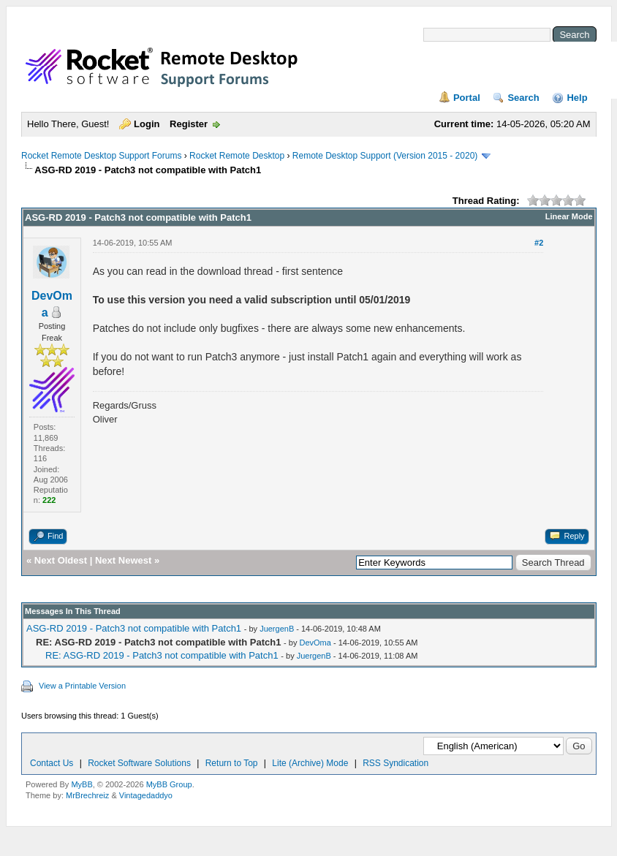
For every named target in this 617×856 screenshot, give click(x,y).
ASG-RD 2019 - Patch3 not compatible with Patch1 (133, 628)
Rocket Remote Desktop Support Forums (101, 156)
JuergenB (277, 628)
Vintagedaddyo (146, 795)
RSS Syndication (395, 763)
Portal (466, 97)
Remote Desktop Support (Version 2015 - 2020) (384, 156)
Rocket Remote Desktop (236, 156)
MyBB (81, 784)
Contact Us (51, 763)
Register (189, 123)
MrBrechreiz (87, 795)
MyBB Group (169, 784)
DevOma (314, 642)
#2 (538, 242)
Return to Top (231, 763)
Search (523, 97)
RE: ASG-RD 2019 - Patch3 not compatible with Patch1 (162, 655)
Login (146, 123)
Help (577, 97)
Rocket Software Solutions (139, 763)
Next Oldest (60, 560)
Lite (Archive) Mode (310, 763)
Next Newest (123, 560)
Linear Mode (569, 216)
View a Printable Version (82, 685)
